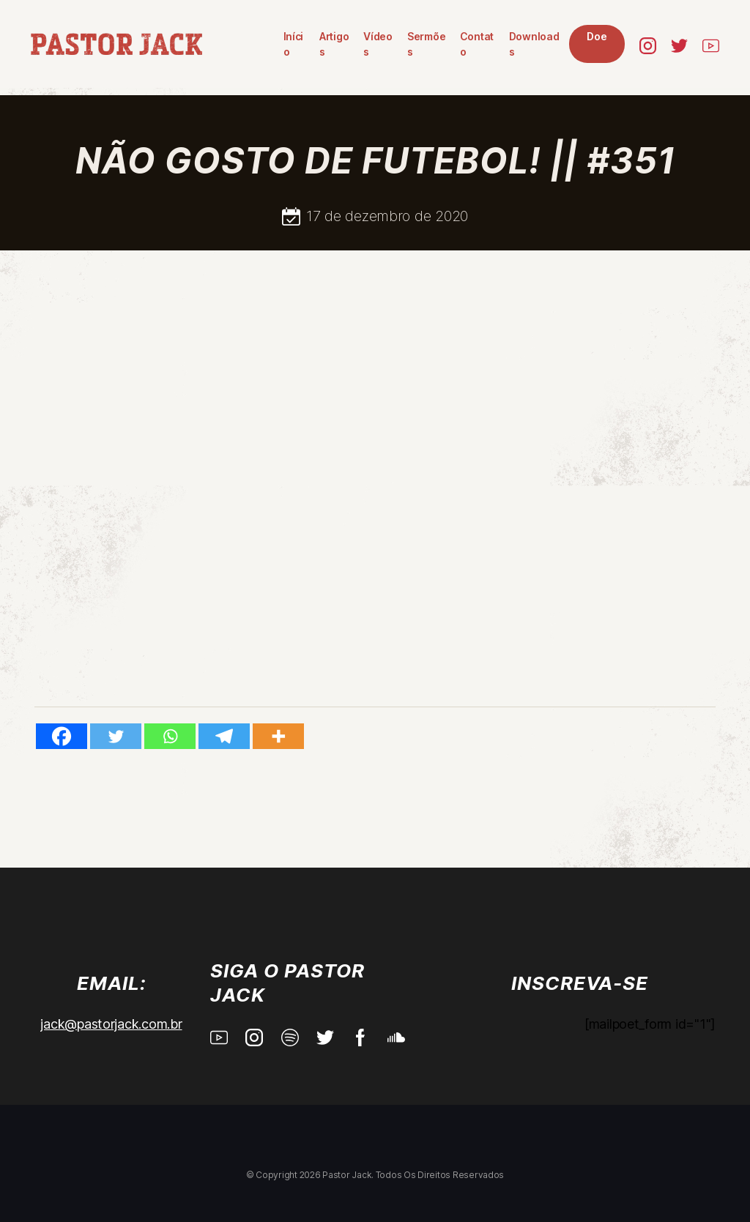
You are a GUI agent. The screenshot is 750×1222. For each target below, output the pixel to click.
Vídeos (311, 44)
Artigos (265, 44)
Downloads (474, 44)
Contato (415, 44)
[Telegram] (224, 736)
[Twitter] (115, 736)
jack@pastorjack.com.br (111, 1024)
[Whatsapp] (170, 736)
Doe (539, 44)
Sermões (362, 44)
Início (223, 44)
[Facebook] (61, 736)
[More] (278, 736)
